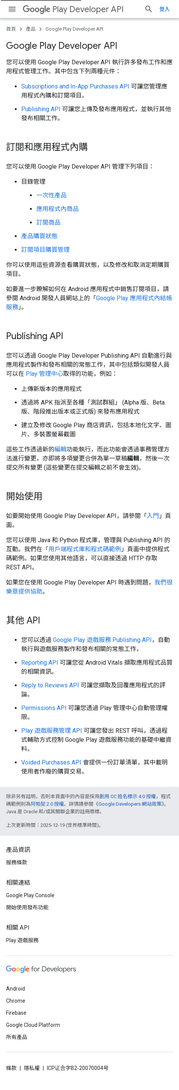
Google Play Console (30, 895)
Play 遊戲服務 (22, 940)
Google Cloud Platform (33, 1025)
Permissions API (44, 708)
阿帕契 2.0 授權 (47, 804)
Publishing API (41, 109)
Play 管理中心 (44, 373)
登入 (164, 9)
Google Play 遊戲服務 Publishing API (102, 639)
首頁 (11, 29)
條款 (11, 1068)
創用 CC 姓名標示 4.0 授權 (128, 796)
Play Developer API (73, 9)
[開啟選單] (12, 9)
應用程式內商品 (57, 208)
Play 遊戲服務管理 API (51, 730)
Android (15, 989)
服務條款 (16, 862)
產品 (31, 29)
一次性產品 (51, 195)
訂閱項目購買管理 (45, 249)
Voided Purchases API (51, 762)
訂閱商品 (48, 222)
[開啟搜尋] (148, 9)
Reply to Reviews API (50, 685)
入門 (153, 515)
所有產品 (16, 1037)
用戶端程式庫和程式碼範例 (84, 549)
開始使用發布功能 (27, 907)
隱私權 (32, 1068)
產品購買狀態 (39, 236)
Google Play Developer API (74, 29)
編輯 (60, 449)
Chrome (15, 1001)
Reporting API (39, 662)
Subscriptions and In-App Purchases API (75, 86)
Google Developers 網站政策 (130, 804)
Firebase (16, 1013)
